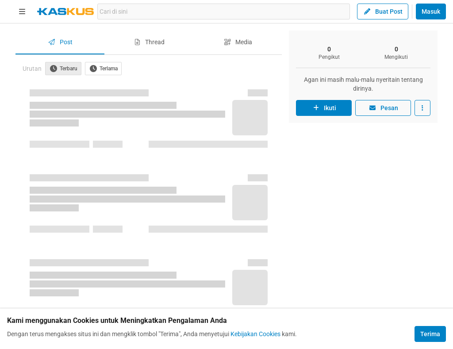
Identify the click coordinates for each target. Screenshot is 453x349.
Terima (430, 333)
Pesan (383, 108)
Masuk (431, 11)
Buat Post (383, 11)
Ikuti (323, 108)
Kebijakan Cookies (255, 333)
